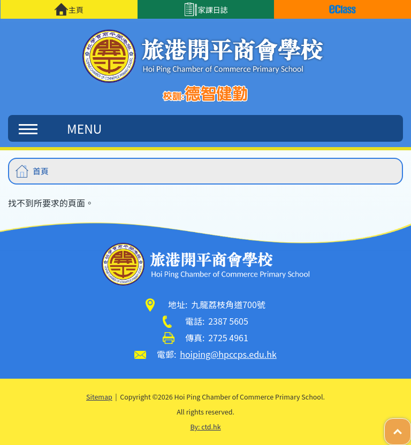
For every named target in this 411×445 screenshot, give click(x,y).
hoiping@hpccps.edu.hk (228, 354)
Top (410, 426)
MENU (60, 128)
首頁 (41, 171)
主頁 (68, 9)
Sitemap (99, 397)
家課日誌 (206, 9)
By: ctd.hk (205, 426)
